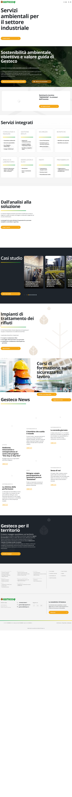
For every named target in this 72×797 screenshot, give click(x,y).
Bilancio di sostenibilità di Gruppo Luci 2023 (14, 81)
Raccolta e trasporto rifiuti (27, 148)
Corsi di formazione (44, 140)
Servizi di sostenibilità (9, 143)
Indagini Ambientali (8, 149)
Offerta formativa (44, 146)
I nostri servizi (6, 38)
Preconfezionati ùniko (45, 174)
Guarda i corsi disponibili (45, 394)
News (63, 573)
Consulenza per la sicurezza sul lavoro (44, 143)
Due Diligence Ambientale (7, 146)
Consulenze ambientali (9, 140)
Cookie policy (69, 622)
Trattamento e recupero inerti (43, 169)
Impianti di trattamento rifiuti (26, 141)
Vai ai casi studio (7, 294)
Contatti (64, 575)
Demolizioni (25, 168)
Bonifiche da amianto (63, 143)
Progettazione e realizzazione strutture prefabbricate (63, 170)
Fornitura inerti (43, 172)
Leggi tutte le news (58, 400)
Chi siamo (52, 571)
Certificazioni (53, 577)
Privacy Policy (64, 622)
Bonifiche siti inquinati (63, 140)
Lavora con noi (53, 573)
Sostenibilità (53, 575)
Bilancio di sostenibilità (41, 81)
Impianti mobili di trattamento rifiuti (26, 145)
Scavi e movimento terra (26, 171)
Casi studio (64, 571)
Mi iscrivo (53, 612)
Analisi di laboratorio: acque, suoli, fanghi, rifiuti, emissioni (9, 170)
